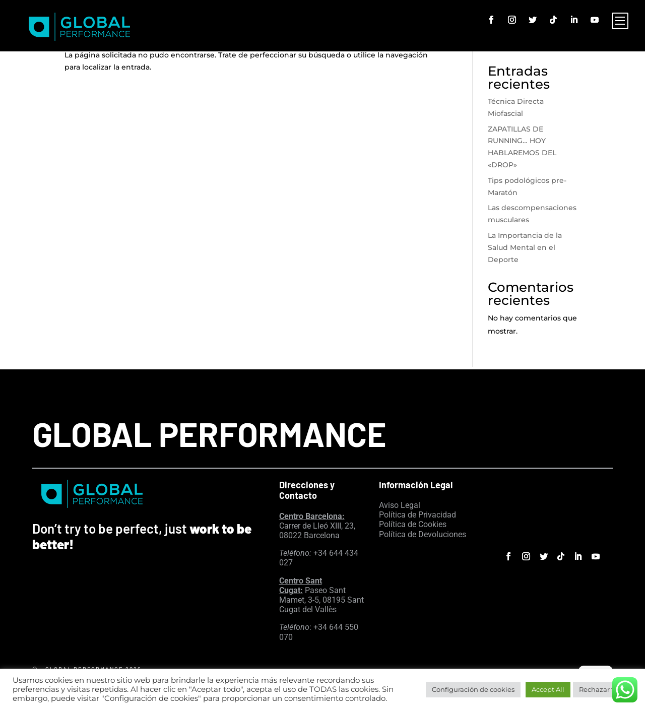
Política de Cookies (412, 524)
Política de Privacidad (417, 515)
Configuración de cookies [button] (473, 689)
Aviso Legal (399, 505)
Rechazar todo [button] (602, 689)
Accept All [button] (548, 689)
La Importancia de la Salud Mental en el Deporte (525, 247)
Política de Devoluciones (422, 534)
